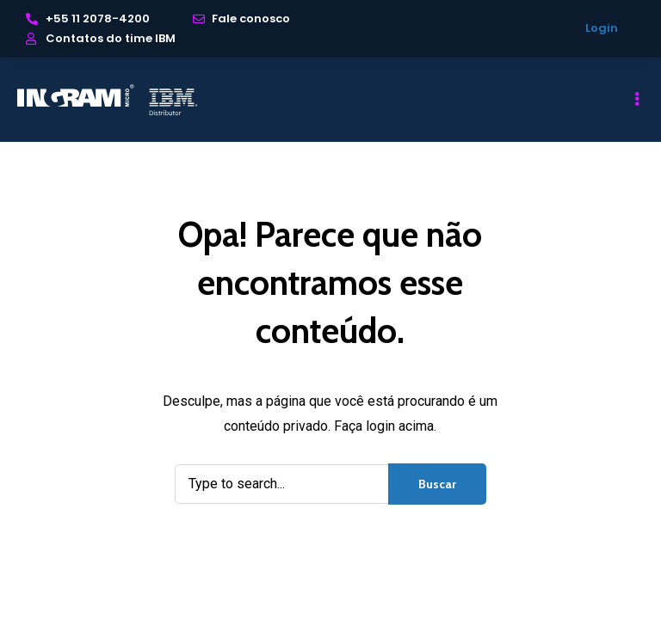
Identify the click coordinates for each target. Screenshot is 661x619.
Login (601, 28)
